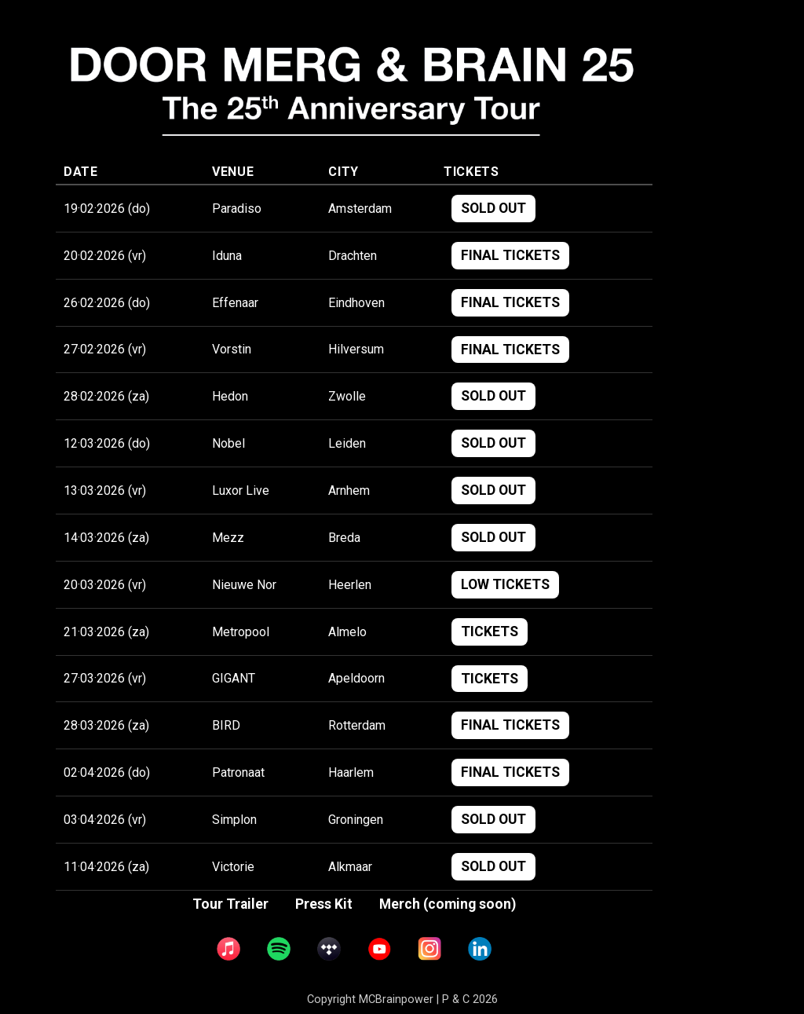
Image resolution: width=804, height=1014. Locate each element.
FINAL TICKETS (510, 255)
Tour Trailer (230, 904)
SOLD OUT (493, 208)
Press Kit (324, 904)
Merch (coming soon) (447, 904)
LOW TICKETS (505, 584)
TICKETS (489, 631)
